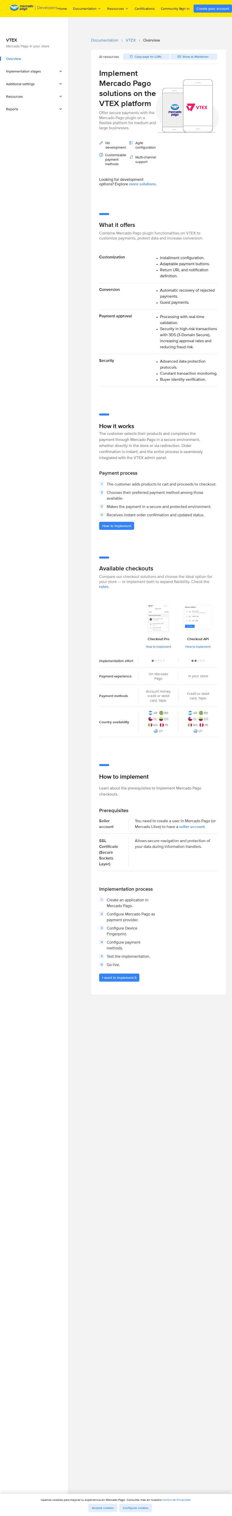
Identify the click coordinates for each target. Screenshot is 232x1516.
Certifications (145, 8)
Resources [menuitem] (118, 8)
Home (62, 8)
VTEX (131, 40)
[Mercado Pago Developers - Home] (34, 9)
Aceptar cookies (103, 1508)
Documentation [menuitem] (87, 8)
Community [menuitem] (172, 8)
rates (103, 587)
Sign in (184, 8)
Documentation (104, 40)
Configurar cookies (135, 1508)
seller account (192, 827)
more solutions (142, 184)
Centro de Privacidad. (176, 1500)
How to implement (158, 646)
